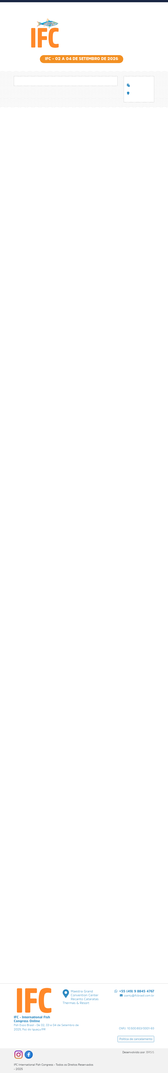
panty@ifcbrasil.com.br (137, 995)
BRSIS (150, 1052)
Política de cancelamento (135, 1038)
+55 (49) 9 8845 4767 (134, 991)
